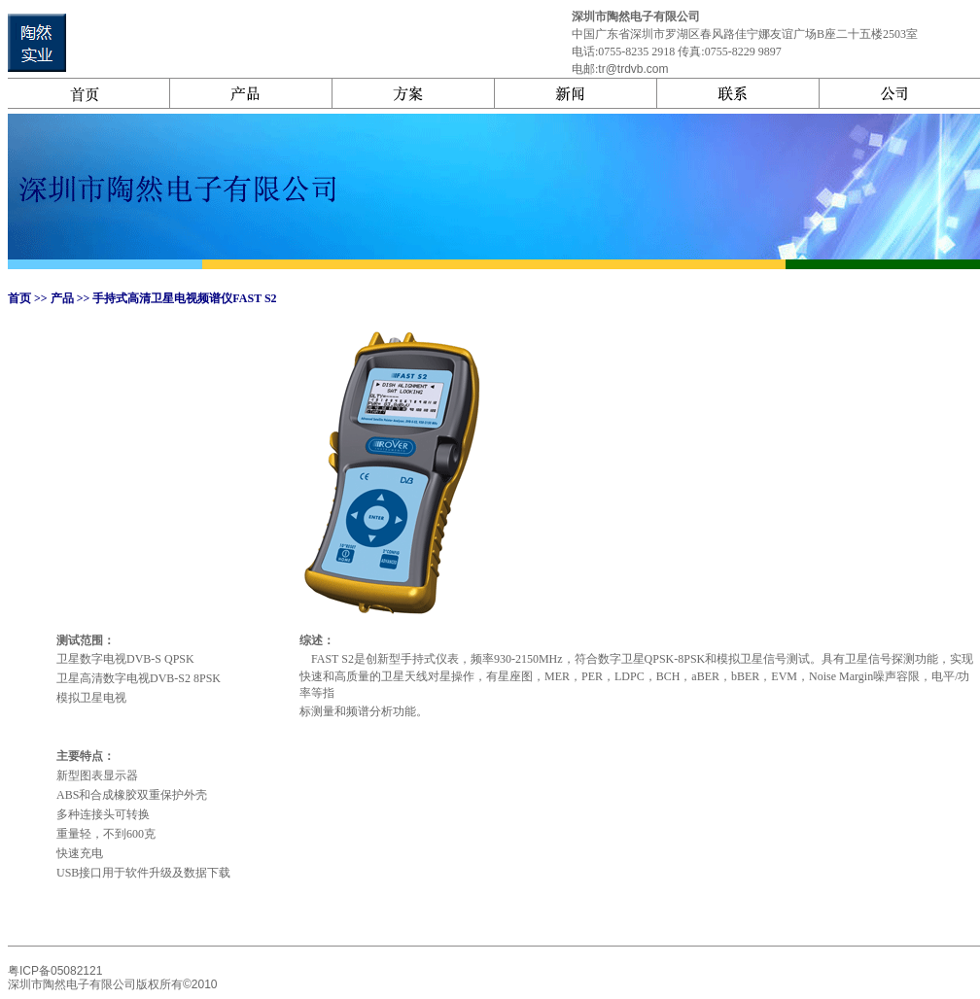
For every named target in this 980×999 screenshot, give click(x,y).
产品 (61, 298)
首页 (19, 298)
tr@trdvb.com (633, 69)
